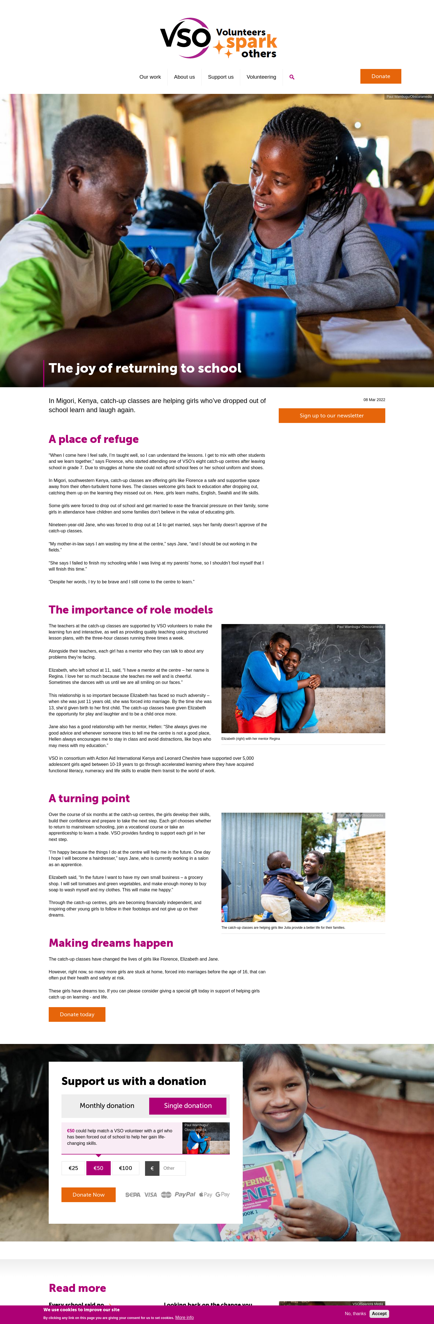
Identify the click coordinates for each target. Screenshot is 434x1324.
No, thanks (355, 1313)
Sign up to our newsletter (332, 415)
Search (292, 77)
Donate (380, 76)
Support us (221, 77)
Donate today (77, 1014)
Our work (150, 77)
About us (184, 77)
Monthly (107, 1106)
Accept (379, 1313)
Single (188, 1106)
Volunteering (261, 77)
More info (184, 1317)
